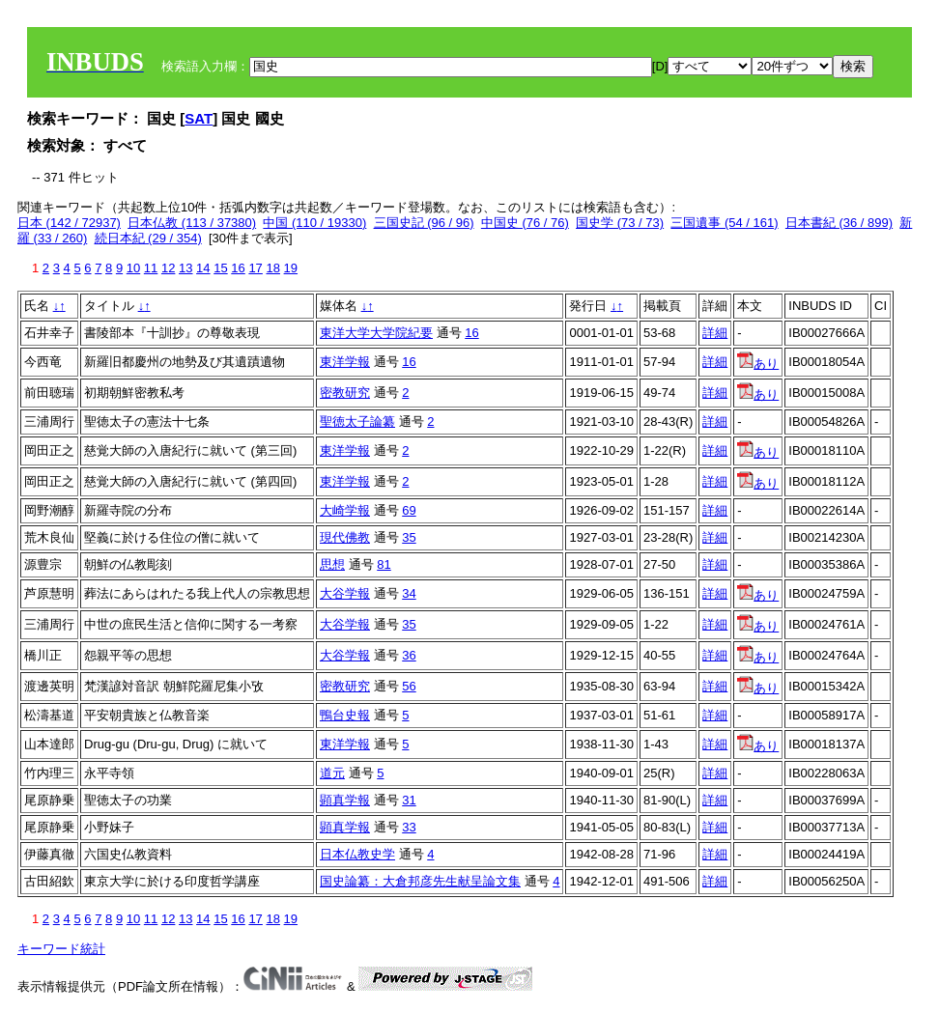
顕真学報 (345, 800)
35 (408, 537)
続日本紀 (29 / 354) (148, 238)
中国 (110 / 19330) (314, 222)
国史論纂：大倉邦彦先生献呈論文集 (420, 881)
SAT (199, 118)
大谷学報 (345, 593)
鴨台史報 (345, 715)
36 (408, 655)
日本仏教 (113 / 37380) (192, 222)
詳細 (714, 332)
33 (408, 827)
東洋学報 (345, 361)
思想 (332, 564)
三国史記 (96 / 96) (424, 222)
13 (185, 268)
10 (133, 268)
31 (408, 800)
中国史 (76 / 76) (525, 222)
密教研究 (345, 392)
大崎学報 (345, 510)
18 (272, 268)
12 (168, 268)
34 (408, 593)
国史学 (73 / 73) (620, 222)
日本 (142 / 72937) (69, 222)
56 (408, 686)
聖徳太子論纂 (357, 421)
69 (408, 510)
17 (255, 268)
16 (237, 268)
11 (150, 268)
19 (291, 268)
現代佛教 (345, 537)
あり (758, 363)
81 (383, 564)
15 (220, 268)
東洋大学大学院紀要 (376, 332)
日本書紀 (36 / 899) (839, 222)
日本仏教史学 (357, 854)
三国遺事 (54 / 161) (724, 222)
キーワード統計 (61, 949)
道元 (332, 773)
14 (203, 268)
